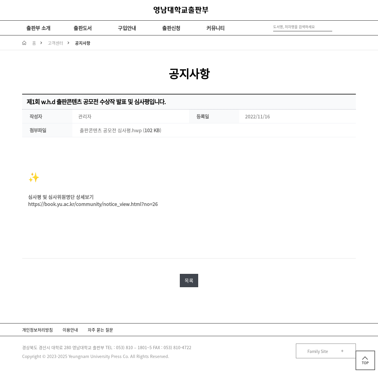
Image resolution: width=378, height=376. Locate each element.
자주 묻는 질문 (100, 330)
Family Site (317, 351)
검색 (334, 27)
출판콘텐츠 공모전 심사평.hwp (111, 130)
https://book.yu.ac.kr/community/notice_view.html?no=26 (93, 203)
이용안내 (70, 330)
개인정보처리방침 (37, 330)
